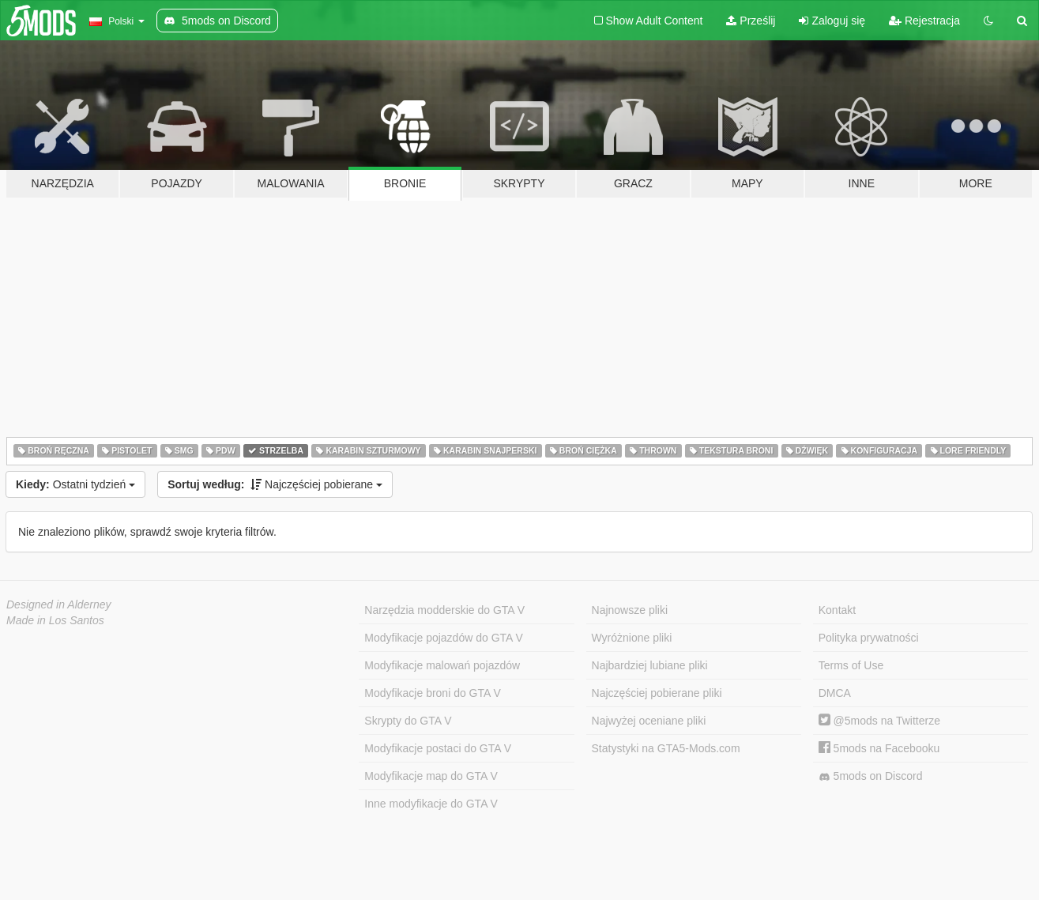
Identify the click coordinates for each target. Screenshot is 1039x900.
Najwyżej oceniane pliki (649, 720)
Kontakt (837, 610)
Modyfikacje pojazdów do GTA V (443, 637)
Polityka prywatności (869, 637)
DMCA (835, 693)
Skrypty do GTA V (407, 720)
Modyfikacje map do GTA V (431, 776)
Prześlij (750, 20)
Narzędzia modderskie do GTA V (444, 610)
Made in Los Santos (55, 620)
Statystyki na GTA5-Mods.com (666, 748)
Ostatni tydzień (75, 484)
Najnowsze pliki (630, 610)
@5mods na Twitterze (879, 721)
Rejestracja (924, 20)
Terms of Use (851, 665)
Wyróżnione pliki (632, 637)
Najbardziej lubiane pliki (650, 665)
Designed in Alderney (58, 604)
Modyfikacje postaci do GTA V (437, 748)
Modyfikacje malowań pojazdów (442, 665)
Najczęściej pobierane (275, 484)
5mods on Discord (871, 776)
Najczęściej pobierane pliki (657, 693)
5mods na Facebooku (879, 748)
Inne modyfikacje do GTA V (431, 803)
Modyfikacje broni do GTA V (432, 693)
